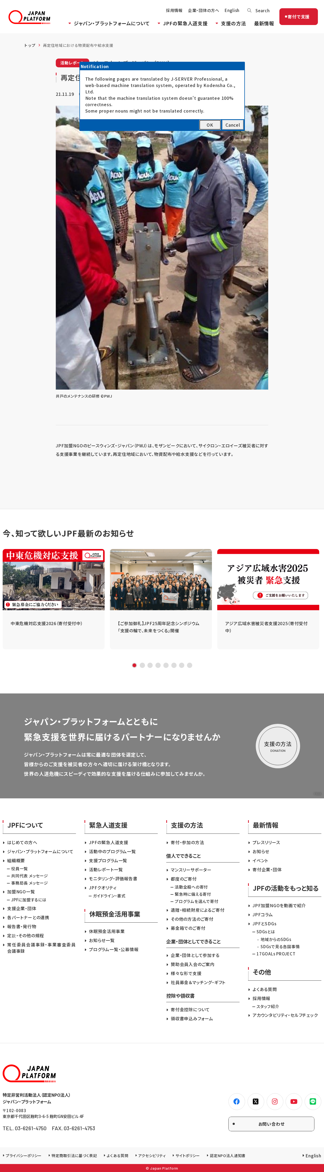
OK (210, 125)
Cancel (232, 125)
